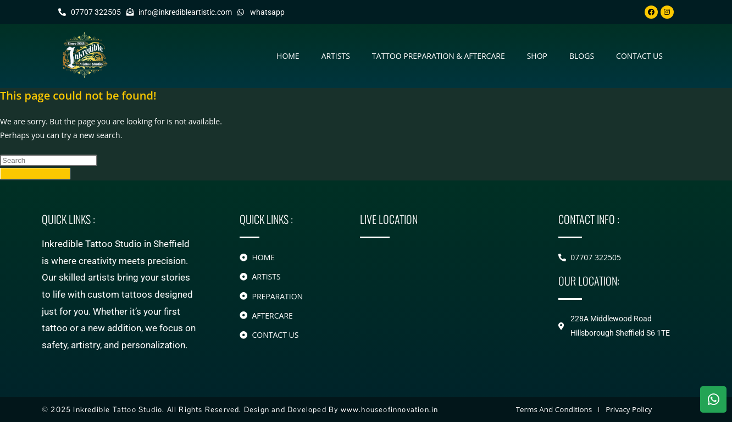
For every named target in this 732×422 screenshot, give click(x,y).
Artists (335, 56)
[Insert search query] (48, 161)
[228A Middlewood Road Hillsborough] (442, 297)
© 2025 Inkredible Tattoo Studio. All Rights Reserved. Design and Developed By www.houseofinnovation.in (237, 409)
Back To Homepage (35, 174)
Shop (537, 56)
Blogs (581, 56)
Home (288, 56)
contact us (639, 56)
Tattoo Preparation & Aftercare (438, 56)
